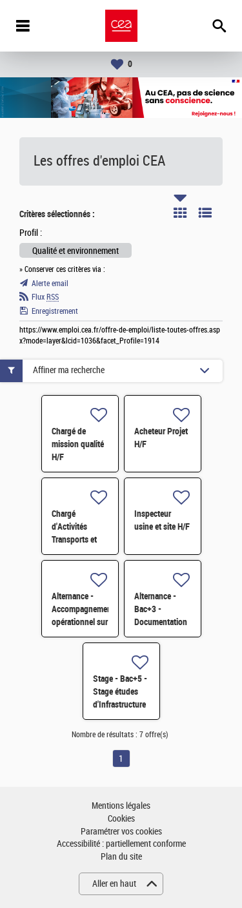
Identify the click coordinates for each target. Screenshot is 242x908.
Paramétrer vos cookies (121, 831)
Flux (45, 297)
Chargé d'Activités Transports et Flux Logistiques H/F (79, 539)
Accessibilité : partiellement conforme (121, 843)
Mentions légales (121, 805)
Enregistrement (55, 311)
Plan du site (121, 856)
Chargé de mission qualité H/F (78, 444)
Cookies (121, 818)
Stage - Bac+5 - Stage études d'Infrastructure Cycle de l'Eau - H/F (120, 704)
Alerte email (50, 283)
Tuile (180, 212)
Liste (205, 212)
